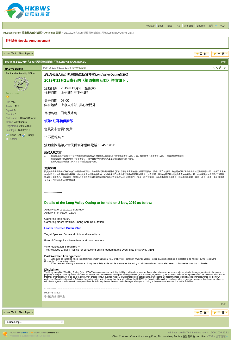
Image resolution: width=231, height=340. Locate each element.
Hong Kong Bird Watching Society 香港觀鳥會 (170, 336)
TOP (223, 304)
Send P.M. (15, 135)
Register (150, 25)
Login (161, 25)
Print (223, 62)
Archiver (201, 336)
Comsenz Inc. (52, 333)
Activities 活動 (52, 32)
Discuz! (24, 333)
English (201, 25)
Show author (79, 67)
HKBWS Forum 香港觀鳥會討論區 (22, 32)
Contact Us (136, 336)
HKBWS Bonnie (14, 68)
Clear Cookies (120, 336)
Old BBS (188, 25)
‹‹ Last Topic (10, 53)
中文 (178, 25)
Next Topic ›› (26, 53)
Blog (169, 25)
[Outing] (10, 61)
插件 (210, 25)
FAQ (222, 25)
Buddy (30, 135)
